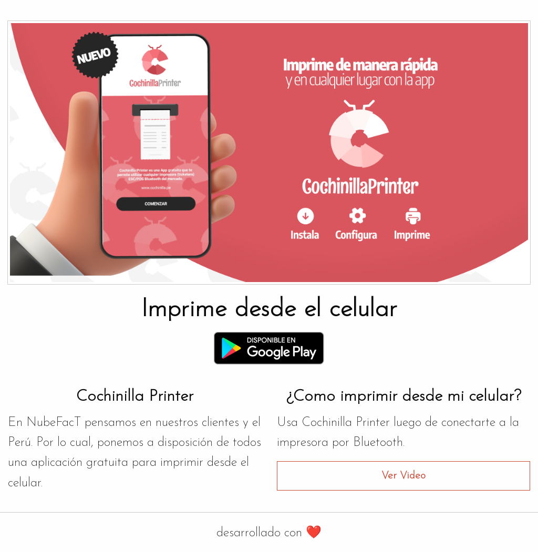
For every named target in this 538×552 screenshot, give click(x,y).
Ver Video (403, 476)
